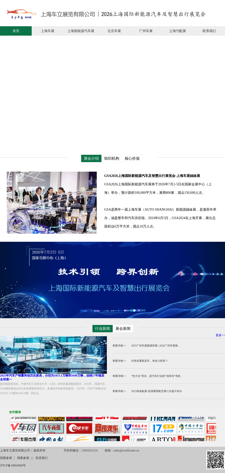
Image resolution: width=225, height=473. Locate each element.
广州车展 (146, 31)
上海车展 (47, 31)
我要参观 (23, 458)
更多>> (220, 335)
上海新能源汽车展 (80, 31)
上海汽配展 (177, 31)
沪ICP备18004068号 (13, 465)
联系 (198, 3)
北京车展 (114, 31)
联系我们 (209, 31)
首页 (16, 31)
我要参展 (6, 458)
